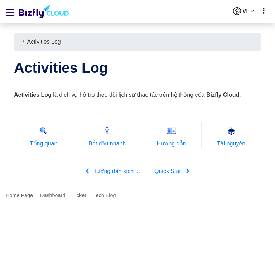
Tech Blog (104, 195)
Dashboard (52, 195)
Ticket (79, 195)
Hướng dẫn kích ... (112, 171)
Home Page (19, 195)
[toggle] (263, 11)
